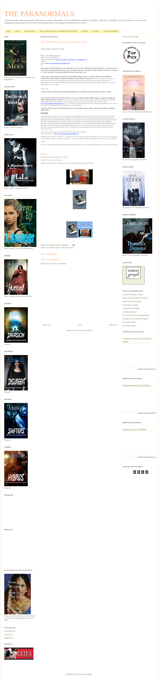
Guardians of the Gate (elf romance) (135, 319)
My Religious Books (129, 326)
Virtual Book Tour (67, 247)
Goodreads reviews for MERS (134, 430)
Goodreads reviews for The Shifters (136, 386)
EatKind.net (8, 634)
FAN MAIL (96, 31)
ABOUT (17, 31)
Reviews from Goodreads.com (147, 369)
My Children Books (129, 322)
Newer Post (46, 325)
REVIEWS (84, 31)
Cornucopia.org (9, 631)
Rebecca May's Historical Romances (135, 298)
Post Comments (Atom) (84, 330)
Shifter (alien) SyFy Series (132, 301)
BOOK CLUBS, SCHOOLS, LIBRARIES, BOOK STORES (58, 31)
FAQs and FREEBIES (111, 31)
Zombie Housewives (130, 312)
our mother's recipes (53, 247)
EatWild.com (8, 638)
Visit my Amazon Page (130, 37)
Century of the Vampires (131, 308)
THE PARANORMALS (39, 14)
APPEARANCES (29, 31)
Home (8, 31)
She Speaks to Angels (130, 305)
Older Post (113, 325)
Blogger (89, 674)
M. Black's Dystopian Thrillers (133, 294)
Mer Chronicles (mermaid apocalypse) (136, 315)
